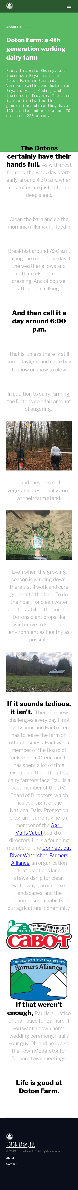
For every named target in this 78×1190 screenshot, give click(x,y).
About (10, 1158)
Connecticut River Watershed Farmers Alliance (40, 855)
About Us (13, 27)
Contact (11, 1164)
